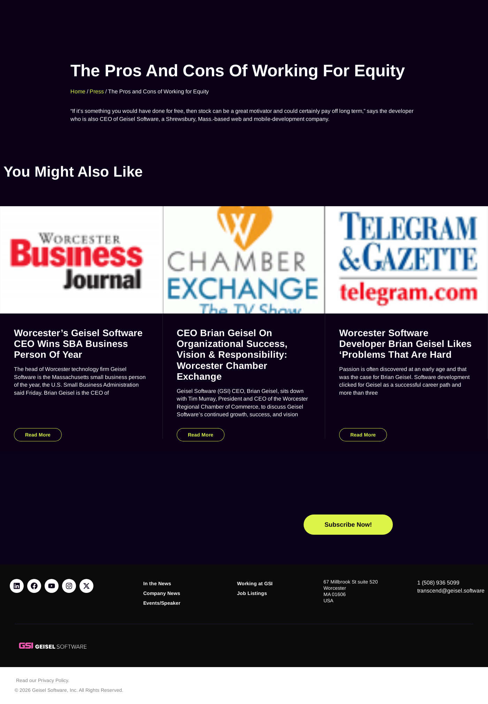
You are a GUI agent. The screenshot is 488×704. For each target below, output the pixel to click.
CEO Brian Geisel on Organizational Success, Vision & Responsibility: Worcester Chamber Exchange (232, 354)
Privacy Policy (53, 680)
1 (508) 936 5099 (438, 583)
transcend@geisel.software (451, 591)
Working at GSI (255, 583)
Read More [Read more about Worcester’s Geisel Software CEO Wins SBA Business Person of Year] (38, 435)
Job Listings (252, 593)
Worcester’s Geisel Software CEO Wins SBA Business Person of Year (78, 343)
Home (77, 90)
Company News (161, 593)
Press (97, 90)
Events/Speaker (161, 603)
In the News (157, 583)
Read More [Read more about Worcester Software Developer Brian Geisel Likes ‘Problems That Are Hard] (363, 435)
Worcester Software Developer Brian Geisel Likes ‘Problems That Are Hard (405, 343)
